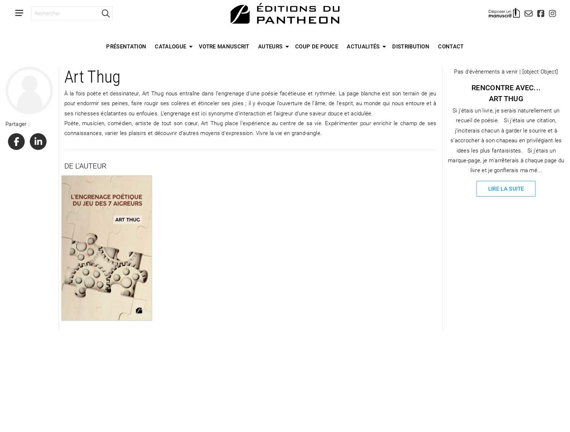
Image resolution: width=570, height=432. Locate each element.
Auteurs (270, 46)
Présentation (126, 46)
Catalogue (170, 46)
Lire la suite (506, 188)
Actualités (363, 46)
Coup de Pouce (316, 46)
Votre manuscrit (224, 46)
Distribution (410, 46)
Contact (450, 46)
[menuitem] (126, 46)
